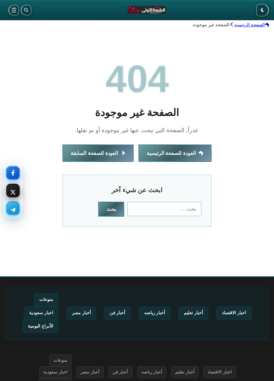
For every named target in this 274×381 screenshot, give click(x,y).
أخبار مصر (81, 312)
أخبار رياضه (154, 312)
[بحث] (26, 10)
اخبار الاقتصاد (234, 312)
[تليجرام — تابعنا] (13, 208)
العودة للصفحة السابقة (98, 153)
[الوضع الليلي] (262, 10)
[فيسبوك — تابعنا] (13, 173)
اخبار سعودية (41, 312)
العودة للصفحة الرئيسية (175, 153)
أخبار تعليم (193, 312)
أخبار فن (117, 312)
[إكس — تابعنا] (13, 191)
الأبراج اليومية (40, 326)
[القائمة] (13, 10)
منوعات (46, 299)
